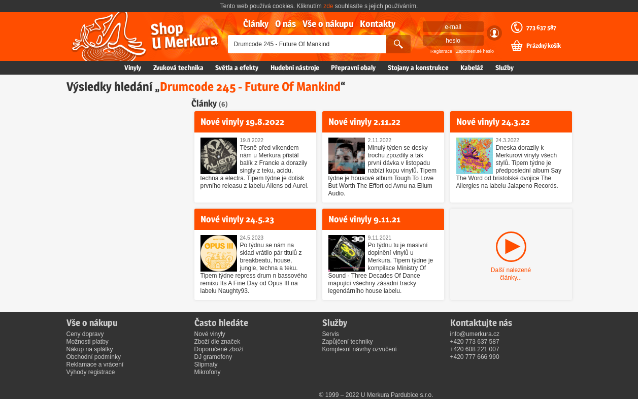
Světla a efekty (236, 67)
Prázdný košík (543, 46)
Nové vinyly (209, 334)
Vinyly (132, 67)
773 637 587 (541, 27)
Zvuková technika (178, 67)
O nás (285, 23)
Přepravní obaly (353, 67)
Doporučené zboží (219, 349)
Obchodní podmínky (93, 356)
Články (255, 23)
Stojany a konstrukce (418, 67)
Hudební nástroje (295, 67)
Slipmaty (206, 364)
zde (328, 6)
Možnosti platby (87, 341)
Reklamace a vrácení (95, 364)
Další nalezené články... (511, 274)
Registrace (441, 51)
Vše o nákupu (328, 23)
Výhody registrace (90, 372)
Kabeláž (471, 67)
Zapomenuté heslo (475, 51)
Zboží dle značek (217, 341)
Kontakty (377, 23)
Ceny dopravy (85, 334)
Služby (504, 67)
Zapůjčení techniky (347, 341)
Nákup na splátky (89, 349)
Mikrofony (207, 372)
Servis (330, 334)
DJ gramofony (213, 356)
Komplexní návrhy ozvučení (359, 349)
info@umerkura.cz (475, 334)
